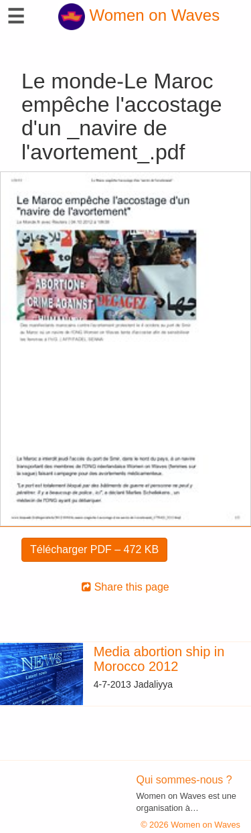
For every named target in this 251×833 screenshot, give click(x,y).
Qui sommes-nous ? (184, 779)
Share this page (125, 587)
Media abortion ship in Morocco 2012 (159, 659)
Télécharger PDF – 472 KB (94, 549)
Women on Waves (139, 15)
